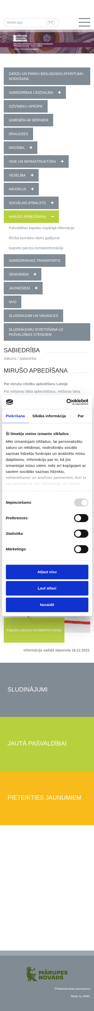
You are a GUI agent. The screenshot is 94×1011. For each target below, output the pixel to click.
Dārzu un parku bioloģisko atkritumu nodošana (46, 76)
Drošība (17, 148)
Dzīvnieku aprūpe (26, 106)
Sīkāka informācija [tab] (49, 416)
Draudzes (18, 134)
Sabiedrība (27, 359)
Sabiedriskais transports (34, 261)
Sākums (10, 359)
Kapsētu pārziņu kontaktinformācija (36, 248)
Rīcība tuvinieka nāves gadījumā (34, 238)
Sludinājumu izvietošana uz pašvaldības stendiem (36, 331)
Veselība (17, 175)
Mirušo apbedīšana (27, 217)
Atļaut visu (47, 572)
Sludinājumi (28, 690)
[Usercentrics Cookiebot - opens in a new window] (67, 402)
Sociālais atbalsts (27, 203)
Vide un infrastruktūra (32, 161)
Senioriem (19, 274)
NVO (12, 302)
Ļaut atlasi (47, 588)
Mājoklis (17, 189)
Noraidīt (47, 605)
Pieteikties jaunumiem (44, 798)
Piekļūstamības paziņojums (72, 988)
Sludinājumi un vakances (33, 316)
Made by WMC (80, 996)
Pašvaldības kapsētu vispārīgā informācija (41, 228)
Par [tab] (81, 416)
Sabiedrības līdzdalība (31, 93)
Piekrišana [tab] (15, 416)
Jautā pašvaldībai (37, 743)
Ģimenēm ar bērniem (28, 120)
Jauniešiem (19, 288)
